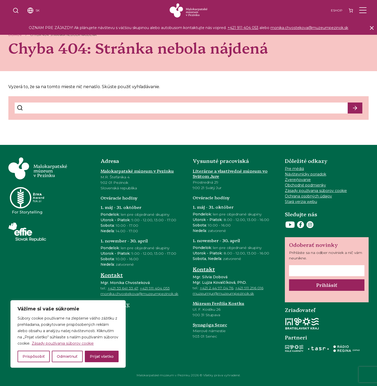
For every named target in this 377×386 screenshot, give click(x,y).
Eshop (336, 10)
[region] (68, 334)
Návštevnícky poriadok (305, 174)
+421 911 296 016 (249, 288)
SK (38, 10)
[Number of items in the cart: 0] (351, 10)
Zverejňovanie (298, 179)
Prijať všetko (102, 356)
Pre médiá (294, 168)
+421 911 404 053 (243, 27)
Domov (15, 35)
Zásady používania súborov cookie (63, 343)
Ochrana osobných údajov (308, 196)
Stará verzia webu (301, 201)
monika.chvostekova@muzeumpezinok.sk (309, 27)
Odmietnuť (67, 356)
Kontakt (112, 274)
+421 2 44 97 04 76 (216, 288)
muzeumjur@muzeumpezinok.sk (223, 293)
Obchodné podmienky (305, 185)
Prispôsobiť (34, 356)
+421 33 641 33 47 (123, 288)
